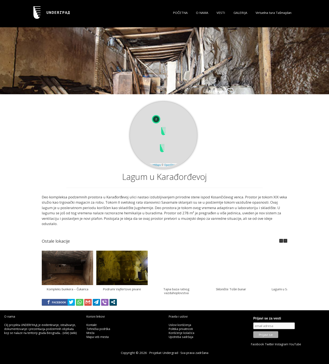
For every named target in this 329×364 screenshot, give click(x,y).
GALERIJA (240, 12)
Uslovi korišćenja (180, 325)
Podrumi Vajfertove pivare (122, 289)
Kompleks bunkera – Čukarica (67, 289)
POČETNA (180, 12)
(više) (66, 333)
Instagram (281, 344)
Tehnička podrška (98, 329)
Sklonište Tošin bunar (231, 289)
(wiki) (73, 333)
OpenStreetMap (173, 165)
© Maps (153, 165)
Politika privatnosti (181, 329)
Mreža (90, 333)
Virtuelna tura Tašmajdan (273, 12)
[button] (162, 148)
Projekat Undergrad (163, 353)
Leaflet (138, 165)
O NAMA (202, 12)
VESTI (221, 12)
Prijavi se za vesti (267, 318)
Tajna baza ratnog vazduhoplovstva (176, 291)
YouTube (295, 344)
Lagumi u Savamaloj (286, 289)
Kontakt (91, 325)
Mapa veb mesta (97, 337)
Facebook (257, 344)
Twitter (269, 344)
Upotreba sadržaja (181, 337)
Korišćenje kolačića (181, 333)
